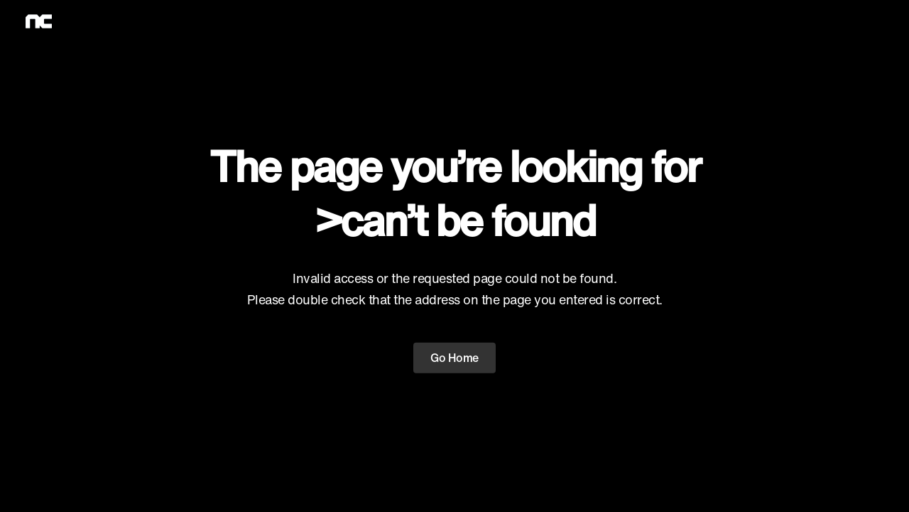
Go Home (454, 357)
